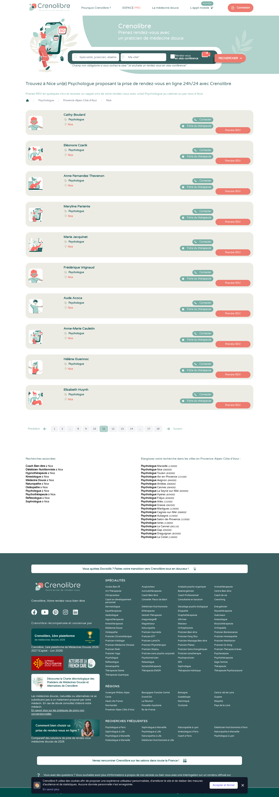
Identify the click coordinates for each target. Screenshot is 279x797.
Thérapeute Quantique (117, 675)
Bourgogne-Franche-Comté (156, 692)
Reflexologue (112, 662)
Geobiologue (111, 615)
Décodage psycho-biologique (193, 606)
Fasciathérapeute (223, 611)
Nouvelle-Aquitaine (151, 705)
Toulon (158, 473)
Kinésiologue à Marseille (117, 740)
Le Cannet (160, 526)
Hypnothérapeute (114, 619)
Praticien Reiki (112, 649)
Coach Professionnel (188, 595)
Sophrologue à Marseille (154, 727)
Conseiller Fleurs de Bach (154, 599)
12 (113, 429)
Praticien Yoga (112, 653)
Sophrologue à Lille (115, 731)
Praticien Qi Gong (223, 645)
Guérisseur (219, 615)
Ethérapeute (148, 611)
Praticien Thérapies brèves (227, 649)
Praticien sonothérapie (189, 653)
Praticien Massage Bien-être (192, 640)
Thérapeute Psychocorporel (228, 670)
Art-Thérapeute (113, 591)
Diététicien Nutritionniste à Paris (231, 727)
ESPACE (131, 8)
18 (158, 429)
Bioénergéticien (186, 591)
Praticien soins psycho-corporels (158, 653)
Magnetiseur (148, 623)
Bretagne (183, 692)
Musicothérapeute (223, 623)
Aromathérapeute (223, 586)
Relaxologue (148, 662)
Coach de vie (220, 595)
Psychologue (46, 100)
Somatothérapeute (151, 666)
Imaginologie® (149, 619)
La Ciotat (159, 537)
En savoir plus (51, 789)
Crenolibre (38, 601)
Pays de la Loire (222, 705)
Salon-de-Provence (165, 519)
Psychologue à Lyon (224, 736)
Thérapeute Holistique (189, 670)
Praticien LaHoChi (151, 640)
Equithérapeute (113, 611)
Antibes (158, 483)
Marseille (159, 466)
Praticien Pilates (186, 645)
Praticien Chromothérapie (118, 636)
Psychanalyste (221, 653)
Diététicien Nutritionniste (154, 606)
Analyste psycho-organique (192, 586)
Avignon (158, 480)
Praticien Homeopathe (225, 636)
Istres (157, 522)
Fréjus (157, 498)
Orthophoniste (185, 628)
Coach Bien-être (150, 595)
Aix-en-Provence (163, 476)
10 (94, 429)
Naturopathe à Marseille (226, 731)
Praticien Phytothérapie (154, 645)
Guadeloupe (184, 697)
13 (122, 429)
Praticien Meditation (224, 640)
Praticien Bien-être (187, 632)
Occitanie (183, 705)
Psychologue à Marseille (117, 736)
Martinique (183, 701)
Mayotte (218, 701)
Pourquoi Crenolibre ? (96, 8)
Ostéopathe (111, 632)
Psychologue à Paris (115, 727)
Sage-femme (221, 662)
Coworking (219, 599)
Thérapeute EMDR (151, 670)
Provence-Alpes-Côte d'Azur (80, 100)
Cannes (158, 487)
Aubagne (159, 515)
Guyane (218, 697)
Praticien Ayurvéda (151, 632)
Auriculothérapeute (152, 591)
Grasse (158, 505)
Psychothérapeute (223, 658)
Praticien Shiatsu (150, 649)
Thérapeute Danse (114, 670)
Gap (156, 530)
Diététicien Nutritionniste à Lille (158, 740)
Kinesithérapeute (114, 623)
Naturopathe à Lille (151, 736)
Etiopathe (183, 611)
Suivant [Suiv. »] (174, 429)
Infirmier (182, 619)
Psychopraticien (186, 658)
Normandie (111, 705)
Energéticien (220, 606)
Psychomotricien (150, 658)
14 (131, 429)
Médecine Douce (113, 628)
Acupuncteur (148, 586)
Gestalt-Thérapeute (152, 615)
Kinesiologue (220, 619)
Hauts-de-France (114, 701)
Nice (108, 100)
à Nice (39, 466)
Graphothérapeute (187, 615)
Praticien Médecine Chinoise (119, 645)
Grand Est (147, 697)
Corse (108, 697)
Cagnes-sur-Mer (163, 512)
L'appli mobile (201, 8)
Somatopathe (112, 666)
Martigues (159, 508)
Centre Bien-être (222, 591)
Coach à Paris (185, 736)
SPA (180, 662)
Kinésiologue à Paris (188, 731)
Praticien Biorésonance (226, 632)
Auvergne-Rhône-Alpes (117, 692)
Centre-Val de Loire (224, 692)
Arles (156, 501)
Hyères (158, 494)
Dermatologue (112, 606)
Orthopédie (220, 628)
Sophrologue (184, 666)
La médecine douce (165, 8)
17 (148, 429)
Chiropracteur (112, 595)
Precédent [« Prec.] (37, 429)
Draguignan (161, 533)
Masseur (182, 623)
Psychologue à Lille (151, 731)
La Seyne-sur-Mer (164, 490)
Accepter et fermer (224, 785)
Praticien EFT (148, 636)
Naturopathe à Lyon (188, 727)
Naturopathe (148, 628)
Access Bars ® (112, 586)
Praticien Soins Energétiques (192, 649)
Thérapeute (220, 666)
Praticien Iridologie (115, 640)
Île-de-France (148, 709)
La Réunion (147, 701)
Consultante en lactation (190, 599)
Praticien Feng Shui (188, 636)
